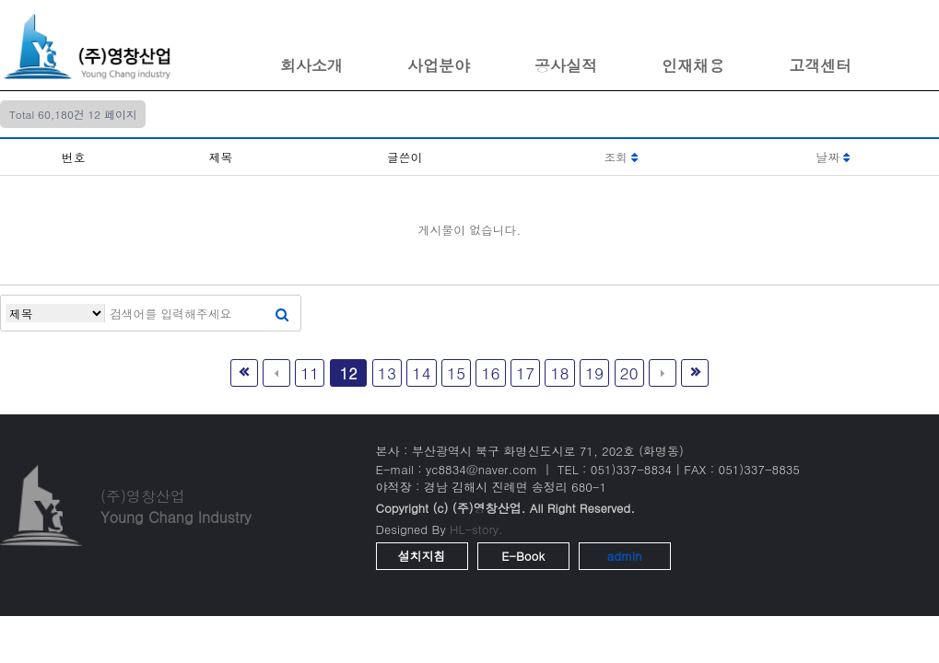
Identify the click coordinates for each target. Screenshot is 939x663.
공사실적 (565, 65)
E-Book (523, 555)
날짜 (833, 157)
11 (309, 372)
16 (490, 372)
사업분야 (438, 65)
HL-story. (476, 529)
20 (629, 372)
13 (387, 372)
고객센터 (820, 65)
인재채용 (693, 65)
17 (525, 372)
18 (559, 372)
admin (624, 555)
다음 (662, 373)
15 (456, 372)
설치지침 (422, 555)
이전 (276, 373)
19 (594, 372)
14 (421, 372)
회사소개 (311, 65)
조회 (621, 157)
